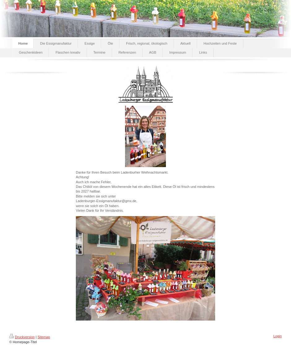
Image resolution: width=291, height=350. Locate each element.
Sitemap (43, 337)
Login (277, 336)
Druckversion (22, 337)
